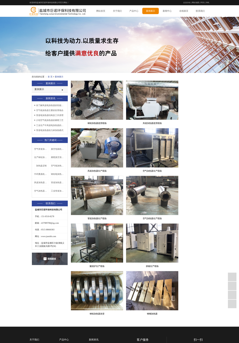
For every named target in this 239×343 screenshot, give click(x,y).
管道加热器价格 (58, 182)
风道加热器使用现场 (139, 116)
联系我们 (200, 11)
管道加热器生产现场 (139, 157)
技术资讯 (93, 304)
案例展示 (150, 11)
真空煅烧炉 (64, 304)
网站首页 (100, 11)
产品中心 (133, 11)
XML (207, 3)
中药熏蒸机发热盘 (41, 174)
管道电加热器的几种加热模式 (49, 130)
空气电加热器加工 (58, 165)
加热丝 (62, 329)
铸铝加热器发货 (185, 198)
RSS (202, 3)
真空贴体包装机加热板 (69, 325)
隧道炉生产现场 (92, 198)
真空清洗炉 (64, 308)
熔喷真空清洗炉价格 (58, 157)
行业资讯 (93, 300)
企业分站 (186, 3)
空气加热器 (64, 321)
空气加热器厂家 (41, 191)
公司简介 (34, 296)
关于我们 (117, 11)
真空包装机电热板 (58, 149)
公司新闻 (93, 296)
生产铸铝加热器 (41, 157)
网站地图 (195, 3)
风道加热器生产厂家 (41, 182)
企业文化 (34, 300)
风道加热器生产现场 (185, 116)
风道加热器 (64, 317)
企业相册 (34, 304)
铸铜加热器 (92, 240)
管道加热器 (64, 312)
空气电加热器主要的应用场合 (49, 110)
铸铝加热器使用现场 (92, 116)
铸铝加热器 (64, 296)
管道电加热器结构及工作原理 (49, 115)
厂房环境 (34, 308)
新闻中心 (167, 11)
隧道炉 (62, 338)
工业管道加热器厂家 (58, 191)
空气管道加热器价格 (41, 149)
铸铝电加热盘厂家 (58, 174)
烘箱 (61, 333)
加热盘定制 (41, 165)
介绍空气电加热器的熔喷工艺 (49, 120)
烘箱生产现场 (139, 198)
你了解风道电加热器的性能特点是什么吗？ (51, 105)
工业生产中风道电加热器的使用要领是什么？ (51, 125)
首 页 (50, 76)
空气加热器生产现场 (92, 157)
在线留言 (183, 11)
